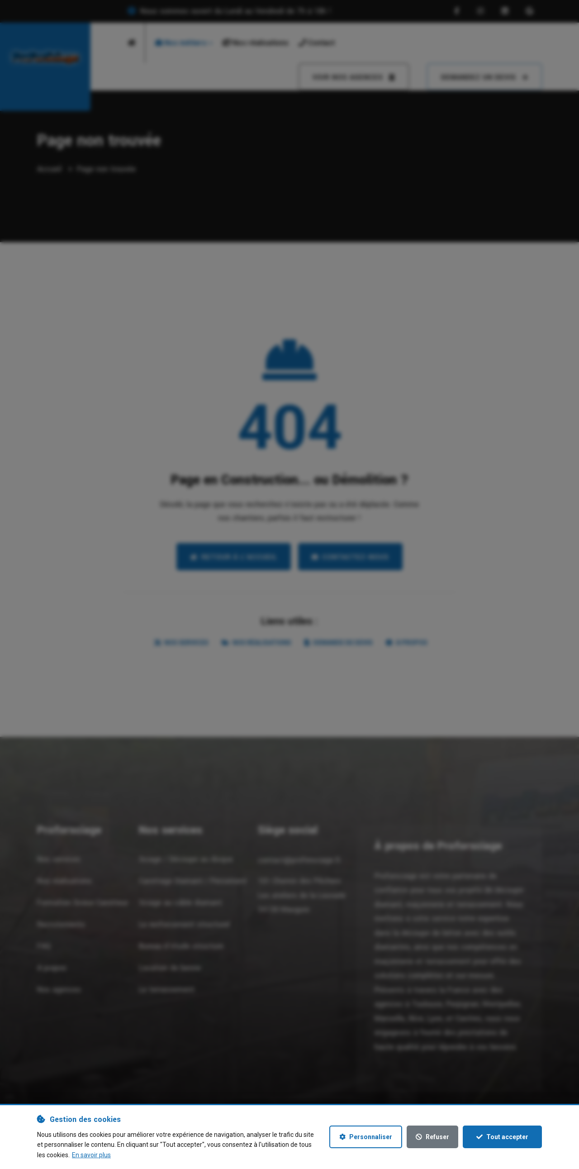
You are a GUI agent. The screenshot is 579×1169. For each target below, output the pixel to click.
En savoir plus (91, 1155)
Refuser (432, 1136)
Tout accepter (502, 1136)
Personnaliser (365, 1136)
